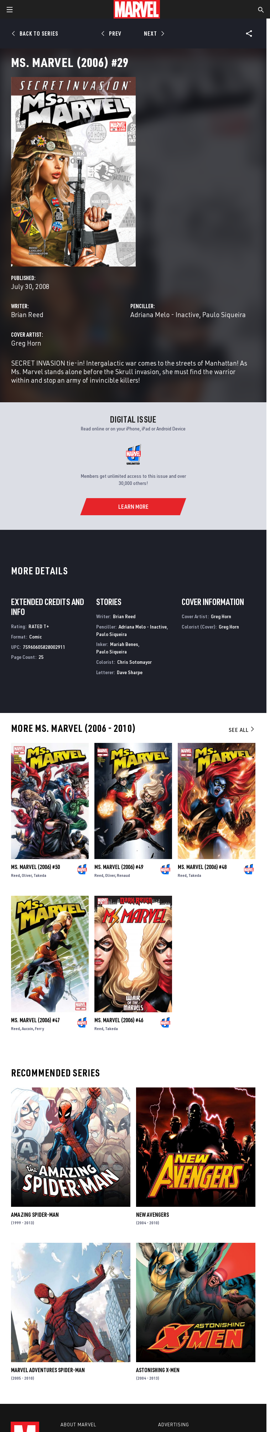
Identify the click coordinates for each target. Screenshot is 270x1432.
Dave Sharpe (129, 672)
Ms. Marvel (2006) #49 (118, 866)
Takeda (39, 875)
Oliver (27, 875)
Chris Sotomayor (134, 662)
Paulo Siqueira (224, 314)
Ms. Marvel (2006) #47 (35, 1020)
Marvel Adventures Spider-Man (48, 1370)
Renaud (123, 875)
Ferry (39, 1028)
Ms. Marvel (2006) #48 (202, 866)
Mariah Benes (124, 644)
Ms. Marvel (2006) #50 (35, 866)
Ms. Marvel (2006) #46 (118, 1020)
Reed (15, 875)
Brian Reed (27, 314)
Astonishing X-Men (158, 1370)
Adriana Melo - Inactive (164, 314)
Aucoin (27, 1028)
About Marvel (78, 1424)
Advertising (173, 1424)
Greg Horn (26, 343)
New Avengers (152, 1214)
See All (242, 729)
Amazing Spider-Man (35, 1214)
